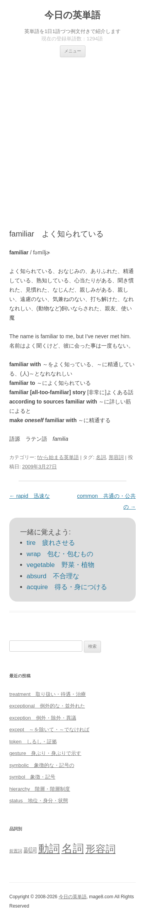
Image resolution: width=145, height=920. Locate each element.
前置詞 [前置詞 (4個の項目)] (15, 851)
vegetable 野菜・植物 (60, 565)
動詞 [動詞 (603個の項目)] (49, 849)
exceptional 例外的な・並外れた (47, 706)
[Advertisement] (72, 134)
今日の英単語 (72, 15)
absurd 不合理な (53, 576)
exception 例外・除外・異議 (42, 718)
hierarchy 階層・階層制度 (39, 789)
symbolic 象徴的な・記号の (41, 765)
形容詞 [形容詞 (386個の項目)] (100, 849)
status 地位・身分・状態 (38, 800)
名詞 (101, 457)
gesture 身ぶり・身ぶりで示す (45, 753)
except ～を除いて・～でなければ (49, 729)
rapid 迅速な (29, 496)
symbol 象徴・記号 (32, 777)
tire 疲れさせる (51, 542)
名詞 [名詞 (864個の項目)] (72, 848)
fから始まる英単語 (58, 457)
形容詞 (116, 457)
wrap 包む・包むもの (60, 554)
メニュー (72, 51)
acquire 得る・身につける (67, 587)
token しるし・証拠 (33, 741)
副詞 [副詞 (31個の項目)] (30, 850)
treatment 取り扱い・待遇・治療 (47, 694)
